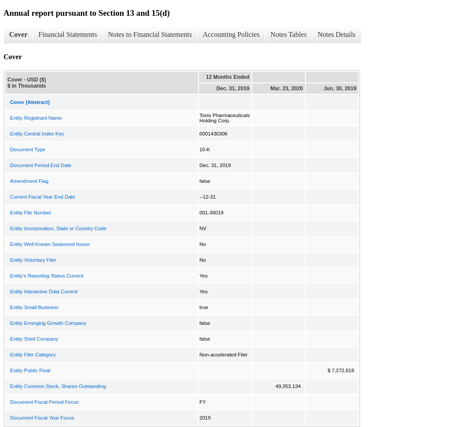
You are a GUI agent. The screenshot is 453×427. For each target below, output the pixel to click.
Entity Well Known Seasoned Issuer (50, 244)
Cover (18, 34)
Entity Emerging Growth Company (48, 323)
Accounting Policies (231, 34)
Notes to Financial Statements (150, 34)
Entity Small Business (34, 307)
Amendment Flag (29, 181)
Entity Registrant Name (36, 118)
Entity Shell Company (34, 339)
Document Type (27, 149)
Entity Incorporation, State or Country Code (58, 228)
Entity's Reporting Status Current (46, 275)
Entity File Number (31, 212)
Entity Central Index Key (37, 133)
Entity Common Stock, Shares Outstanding (58, 386)
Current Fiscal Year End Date (42, 196)
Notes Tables (288, 34)
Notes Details (337, 34)
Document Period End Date (40, 165)
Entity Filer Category (33, 354)
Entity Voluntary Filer (33, 260)
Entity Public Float (30, 370)
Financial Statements (68, 34)
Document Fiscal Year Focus (42, 417)
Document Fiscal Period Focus (44, 402)
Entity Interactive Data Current (44, 291)
